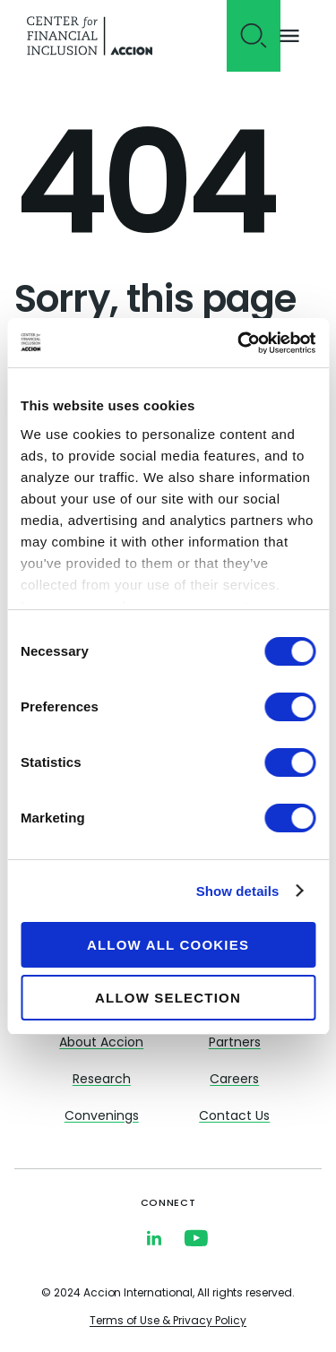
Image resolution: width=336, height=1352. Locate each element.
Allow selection (168, 997)
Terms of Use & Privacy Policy (168, 1321)
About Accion (101, 1043)
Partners (235, 1043)
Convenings (102, 1117)
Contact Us (234, 1117)
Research (102, 1080)
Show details (238, 891)
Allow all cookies (168, 944)
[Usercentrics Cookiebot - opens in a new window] (239, 343)
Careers (234, 1080)
